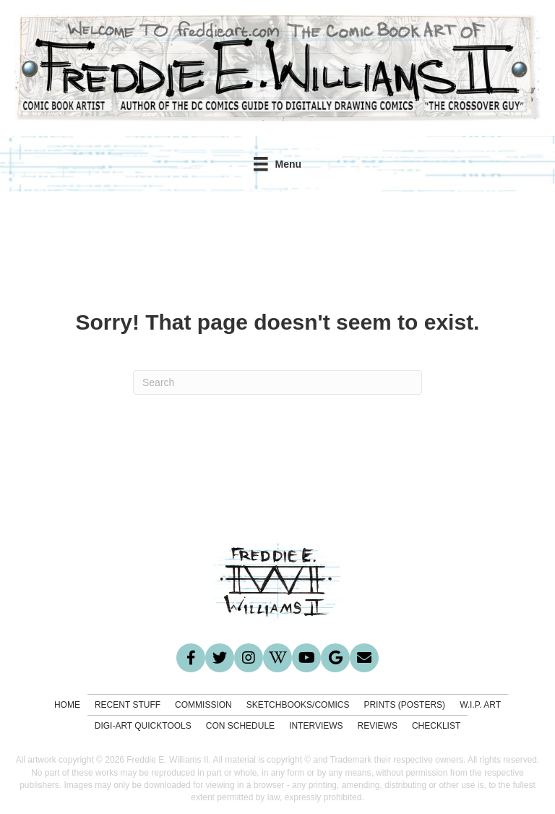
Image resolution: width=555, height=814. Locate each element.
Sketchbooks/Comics (298, 705)
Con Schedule (240, 726)
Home (67, 705)
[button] (190, 657)
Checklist (436, 726)
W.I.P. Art (480, 705)
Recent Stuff (127, 705)
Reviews (377, 726)
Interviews (316, 726)
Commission (203, 705)
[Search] (277, 382)
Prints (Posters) (404, 705)
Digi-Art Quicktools (143, 726)
